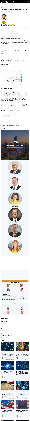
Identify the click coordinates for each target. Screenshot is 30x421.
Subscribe (15, 280)
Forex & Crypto (4, 332)
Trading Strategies (4, 340)
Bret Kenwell (20, 396)
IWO (9, 359)
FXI (11, 398)
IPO (12, 398)
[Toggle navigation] (28, 1)
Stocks (3, 338)
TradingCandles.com (16, 125)
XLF (11, 359)
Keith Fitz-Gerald (21, 357)
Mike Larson (5, 357)
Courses (3, 326)
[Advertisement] (15, 262)
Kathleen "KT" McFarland (15, 206)
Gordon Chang (15, 222)
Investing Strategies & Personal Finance (7, 335)
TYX (13, 359)
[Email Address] (15, 279)
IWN (8, 359)
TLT (10, 359)
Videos (3, 324)
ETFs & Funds (3, 330)
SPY (13, 398)
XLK (12, 359)
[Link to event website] (15, 144)
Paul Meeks (15, 190)
